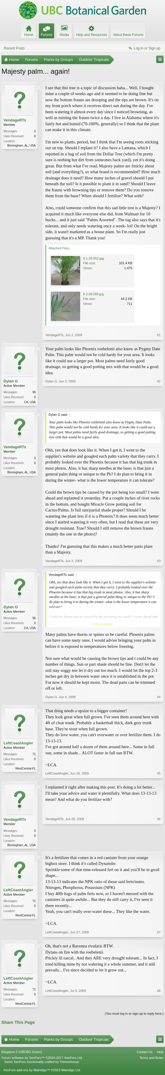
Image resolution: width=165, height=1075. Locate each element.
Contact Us (144, 1053)
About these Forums (128, 35)
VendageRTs (15, 120)
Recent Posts (14, 48)
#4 (159, 697)
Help (160, 1053)
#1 (159, 335)
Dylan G (11, 381)
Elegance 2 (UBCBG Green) (21, 1053)
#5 (159, 774)
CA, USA (30, 402)
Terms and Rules (151, 1059)
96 (34, 392)
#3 (159, 561)
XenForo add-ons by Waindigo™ (26, 1072)
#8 (159, 1004)
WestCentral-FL (25, 769)
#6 (159, 844)
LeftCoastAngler (18, 743)
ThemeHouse (69, 1063)
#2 (159, 401)
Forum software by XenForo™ (42, 1059)
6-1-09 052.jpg (93, 258)
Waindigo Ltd (70, 1072)
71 (34, 754)
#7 (159, 933)
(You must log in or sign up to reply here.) (134, 1015)
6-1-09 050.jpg (93, 294)
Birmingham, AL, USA (21, 145)
